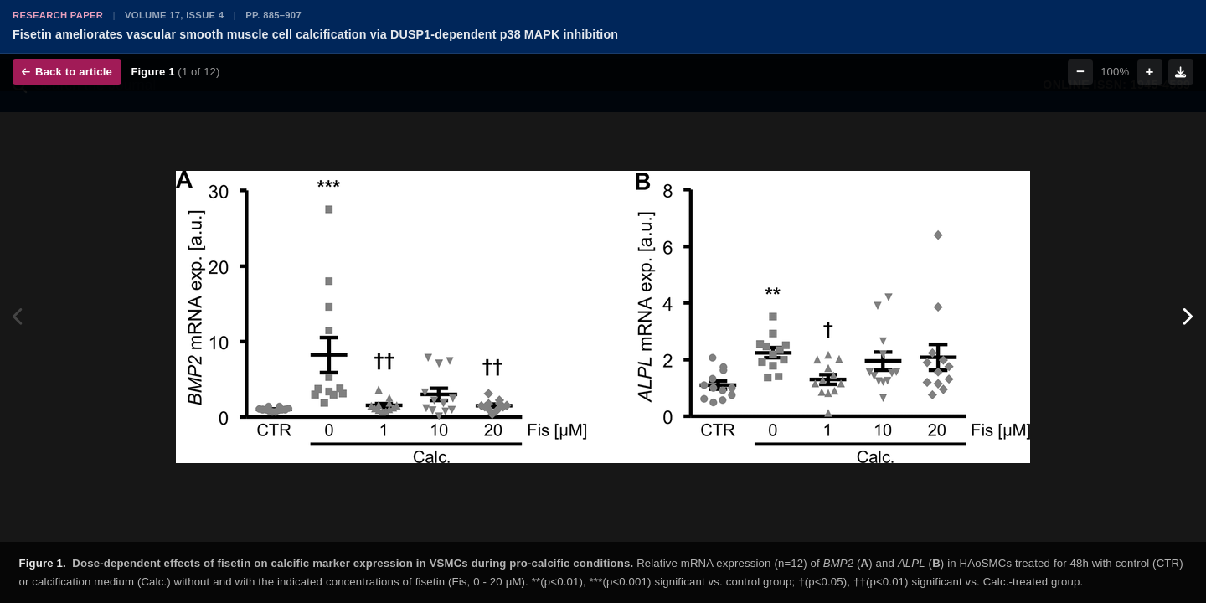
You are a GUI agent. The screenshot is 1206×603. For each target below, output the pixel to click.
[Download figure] (1180, 72)
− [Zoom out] (1080, 72)
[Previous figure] (19, 316)
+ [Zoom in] (1150, 72)
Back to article (67, 71)
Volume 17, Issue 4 (174, 15)
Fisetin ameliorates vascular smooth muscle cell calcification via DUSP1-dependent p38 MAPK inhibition (315, 34)
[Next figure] (1187, 316)
